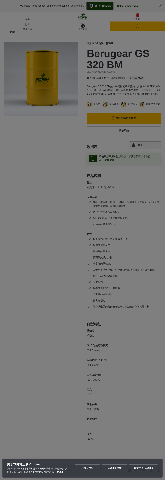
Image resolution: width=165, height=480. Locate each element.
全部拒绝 (87, 468)
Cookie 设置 (114, 468)
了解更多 (59, 472)
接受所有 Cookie (143, 468)
